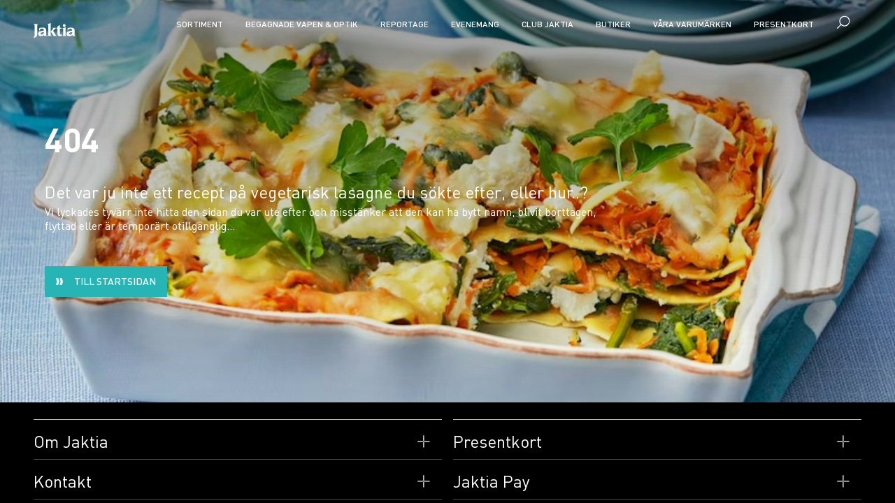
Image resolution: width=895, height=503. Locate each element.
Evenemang (475, 24)
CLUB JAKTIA (547, 24)
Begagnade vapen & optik (301, 24)
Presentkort (784, 24)
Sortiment (199, 24)
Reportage (404, 24)
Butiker (613, 24)
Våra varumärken (692, 24)
